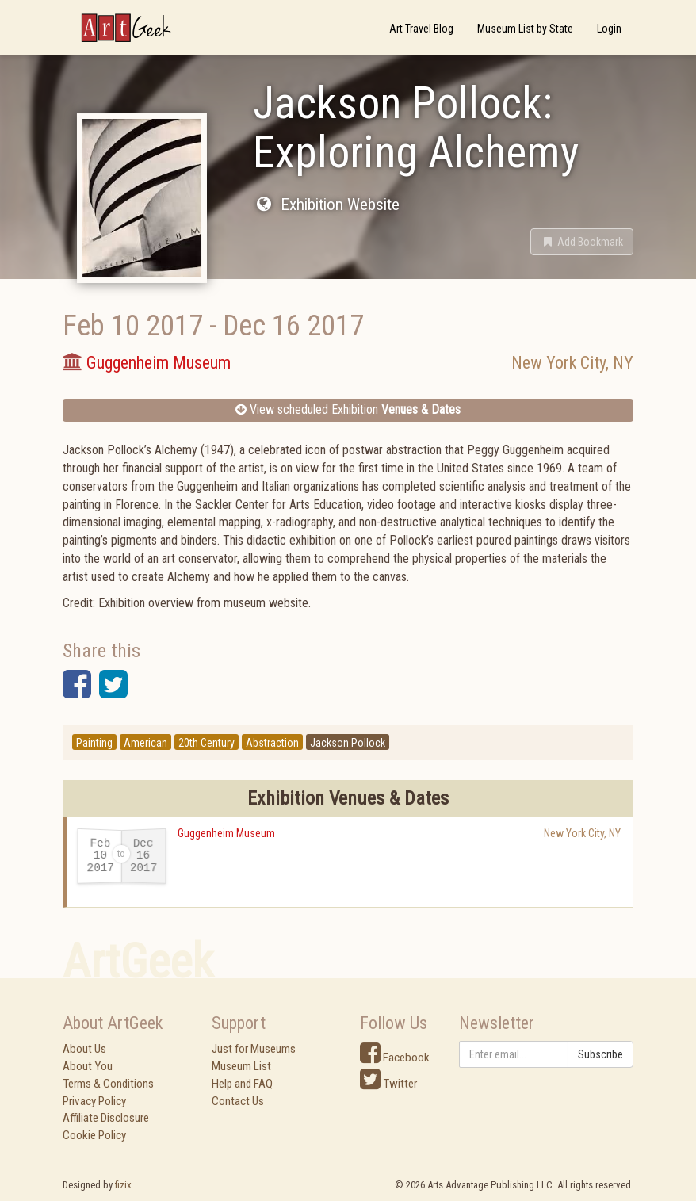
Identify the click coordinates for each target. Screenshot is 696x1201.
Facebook (395, 1057)
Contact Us (238, 1101)
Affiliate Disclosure (106, 1118)
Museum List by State (525, 28)
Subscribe (600, 1054)
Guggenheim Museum (226, 833)
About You (88, 1066)
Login (609, 28)
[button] (581, 241)
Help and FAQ (242, 1084)
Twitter (388, 1084)
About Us (84, 1049)
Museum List (241, 1066)
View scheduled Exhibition (348, 409)
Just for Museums (254, 1049)
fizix (123, 1185)
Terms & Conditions (108, 1084)
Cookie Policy (94, 1135)
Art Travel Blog (421, 28)
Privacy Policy (94, 1101)
